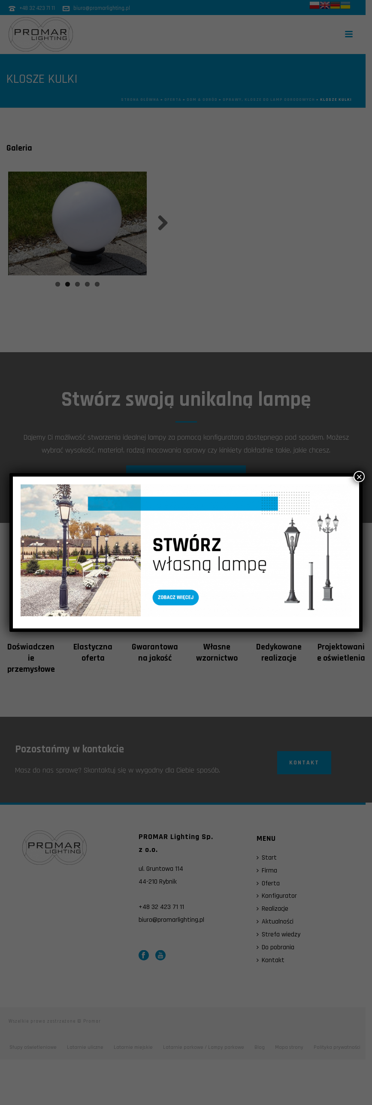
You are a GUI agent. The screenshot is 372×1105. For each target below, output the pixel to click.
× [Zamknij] (359, 476)
